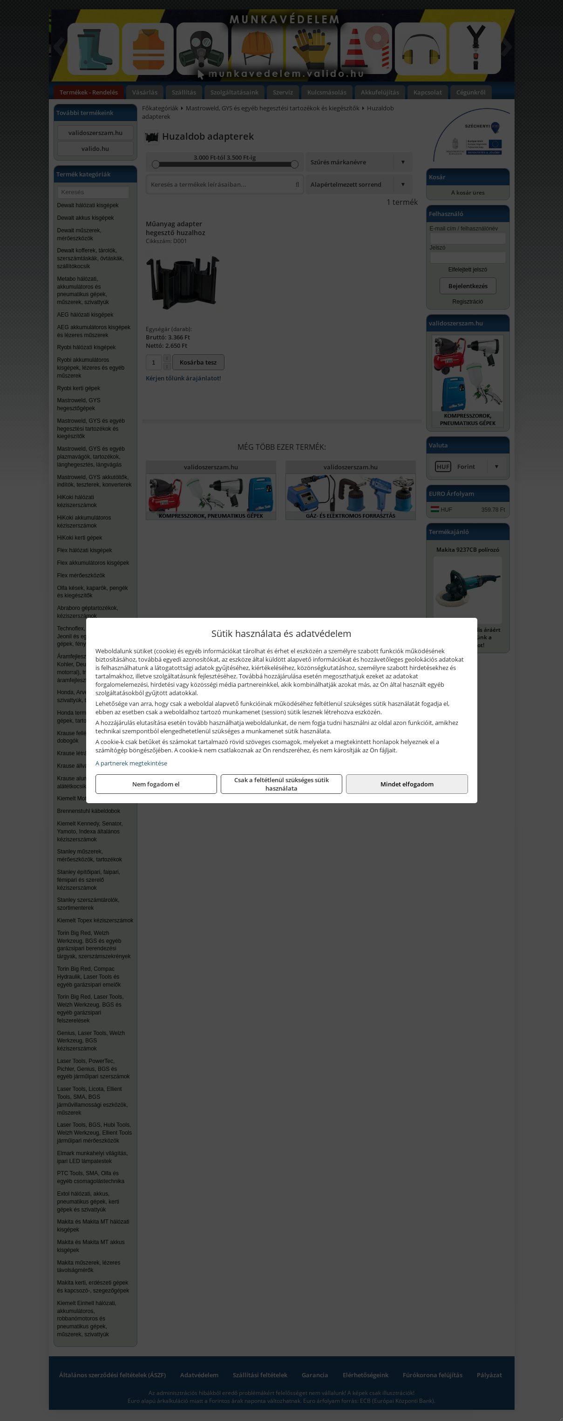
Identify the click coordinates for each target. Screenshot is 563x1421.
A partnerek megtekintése (131, 763)
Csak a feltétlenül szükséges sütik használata (281, 784)
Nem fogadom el (156, 784)
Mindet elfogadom (407, 784)
